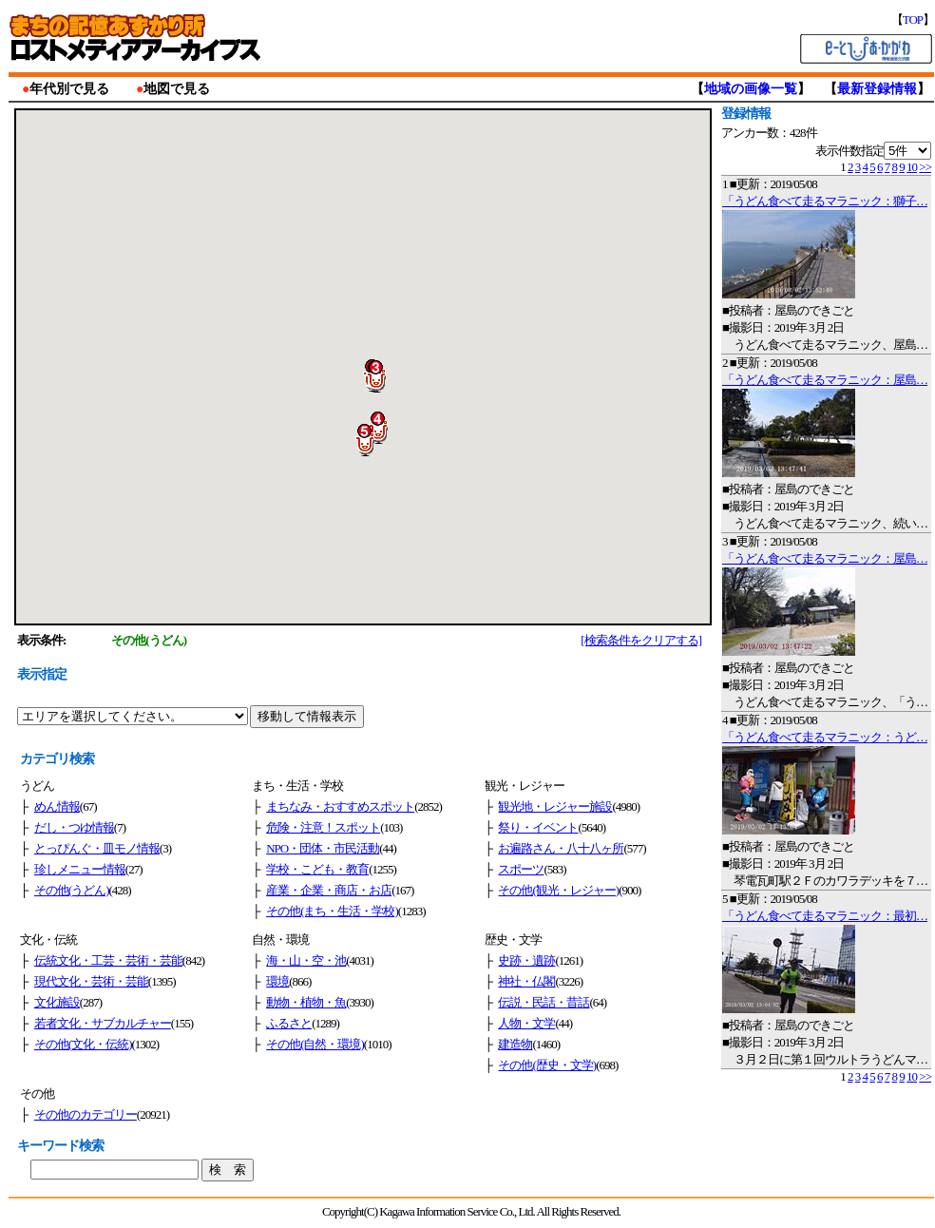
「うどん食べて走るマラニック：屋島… (824, 380)
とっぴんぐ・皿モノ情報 (97, 848)
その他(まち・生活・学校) (332, 911)
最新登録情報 (877, 89)
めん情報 (57, 806)
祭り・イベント (538, 827)
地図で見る (176, 89)
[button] (383, 376)
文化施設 (57, 1002)
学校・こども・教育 (317, 869)
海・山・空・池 (306, 960)
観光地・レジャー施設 (555, 806)
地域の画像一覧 (750, 89)
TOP (913, 19)
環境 (277, 981)
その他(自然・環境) (315, 1044)
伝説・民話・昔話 (543, 1002)
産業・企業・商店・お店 (328, 890)
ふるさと (289, 1023)
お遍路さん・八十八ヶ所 (560, 848)
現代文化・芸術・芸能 (91, 981)
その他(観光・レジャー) (558, 890)
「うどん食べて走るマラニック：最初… (824, 916)
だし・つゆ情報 (74, 827)
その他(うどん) (71, 890)
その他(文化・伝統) (83, 1044)
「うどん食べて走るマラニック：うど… (824, 737)
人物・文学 (526, 1023)
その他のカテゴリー (85, 1114)
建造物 (515, 1044)
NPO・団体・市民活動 (322, 848)
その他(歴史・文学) (547, 1065)
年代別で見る (69, 89)
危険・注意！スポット (323, 827)
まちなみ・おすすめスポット (340, 806)
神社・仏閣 (526, 981)
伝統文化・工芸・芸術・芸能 (108, 960)
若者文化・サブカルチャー (102, 1023)
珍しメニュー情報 (79, 869)
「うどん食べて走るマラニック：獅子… (824, 201)
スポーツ (521, 869)
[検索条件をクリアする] (641, 640)
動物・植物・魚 (306, 1002)
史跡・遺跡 (526, 960)
